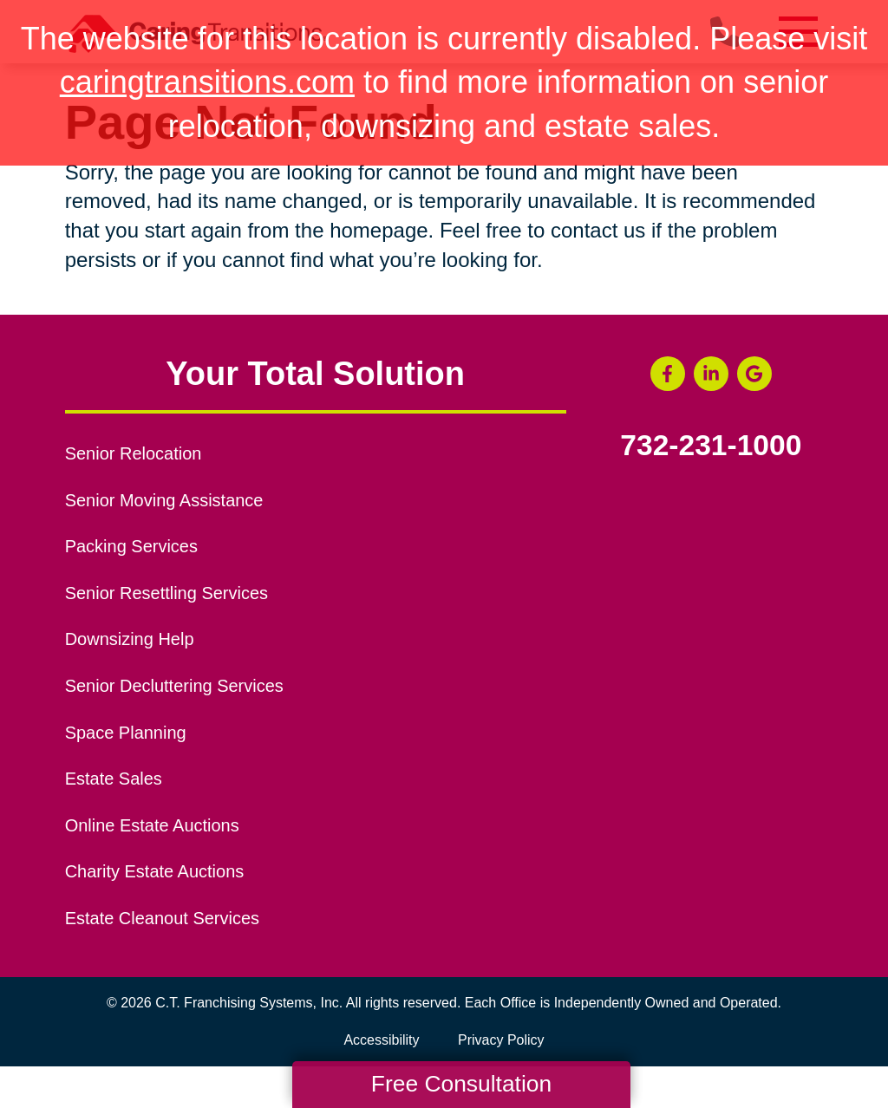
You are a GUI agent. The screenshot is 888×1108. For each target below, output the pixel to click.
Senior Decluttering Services (174, 685)
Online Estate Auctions (152, 825)
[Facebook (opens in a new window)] (667, 373)
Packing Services (131, 546)
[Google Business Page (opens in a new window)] (754, 373)
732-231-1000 (710, 445)
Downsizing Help (129, 639)
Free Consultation (461, 1084)
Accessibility (381, 1040)
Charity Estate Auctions (155, 871)
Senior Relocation (133, 453)
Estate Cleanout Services (162, 918)
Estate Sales (113, 778)
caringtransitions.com (207, 82)
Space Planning (125, 732)
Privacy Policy (501, 1040)
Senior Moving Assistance (164, 500)
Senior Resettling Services (166, 593)
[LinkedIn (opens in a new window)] (711, 373)
